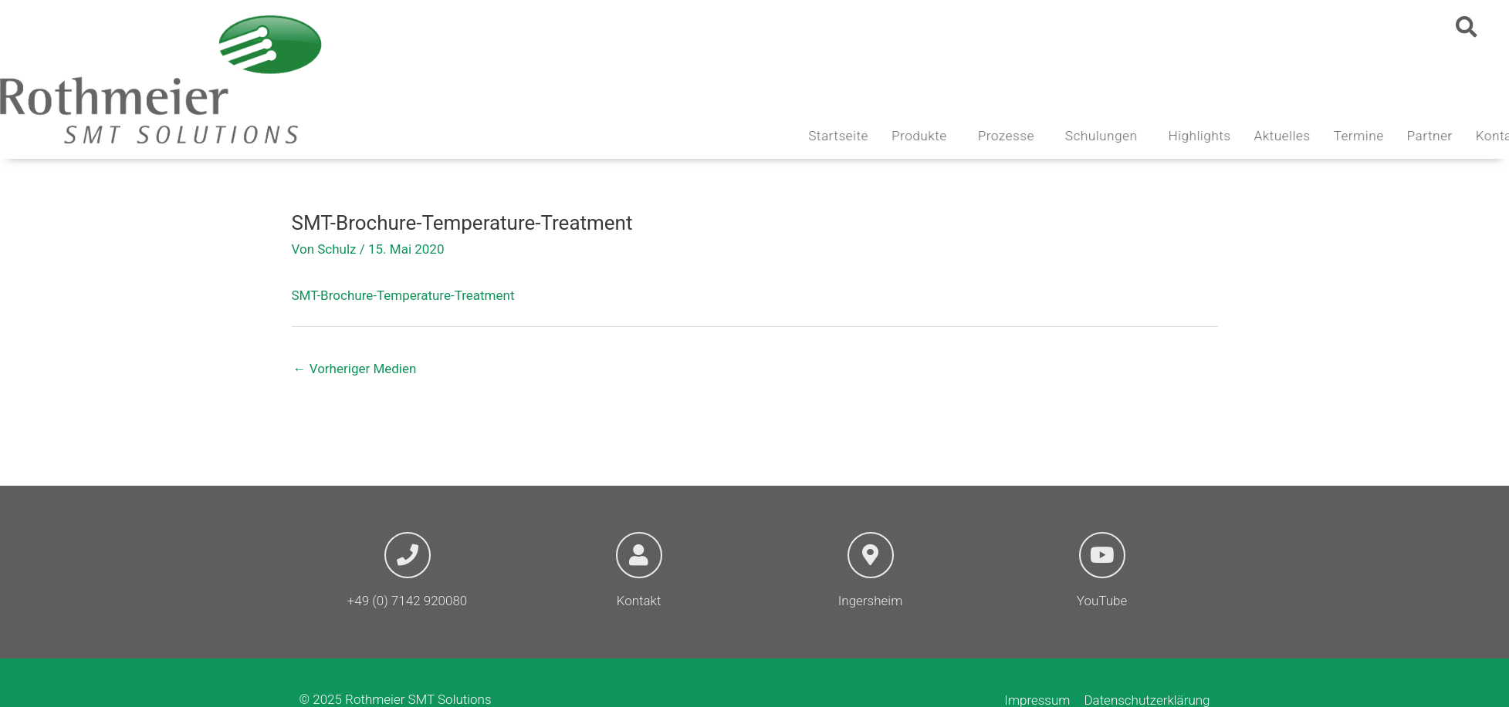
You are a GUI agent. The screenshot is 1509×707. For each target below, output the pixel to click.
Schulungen (1178, 135)
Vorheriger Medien (355, 368)
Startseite (911, 135)
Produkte (995, 135)
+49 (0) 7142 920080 (407, 600)
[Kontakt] (639, 555)
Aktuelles (1355, 135)
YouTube (1102, 600)
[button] (1466, 27)
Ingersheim (870, 600)
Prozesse (1083, 135)
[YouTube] (1102, 555)
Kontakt (639, 600)
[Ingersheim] (871, 555)
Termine (1431, 135)
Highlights (1272, 135)
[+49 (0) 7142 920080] (407, 555)
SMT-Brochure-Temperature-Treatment (403, 295)
